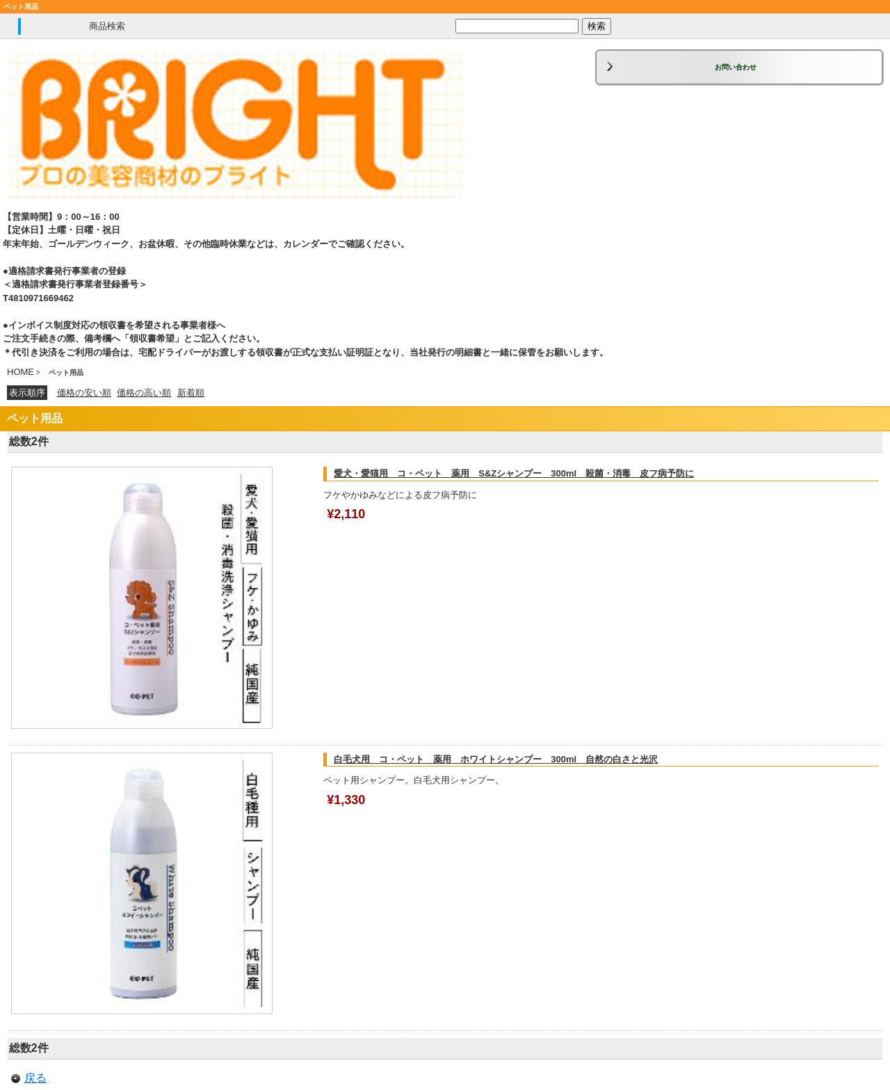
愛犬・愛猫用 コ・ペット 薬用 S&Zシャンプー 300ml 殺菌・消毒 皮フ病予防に (514, 473)
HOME (20, 372)
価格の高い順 (144, 392)
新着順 (190, 392)
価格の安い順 (84, 392)
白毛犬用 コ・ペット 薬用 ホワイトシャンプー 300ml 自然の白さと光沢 (496, 759)
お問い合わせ (735, 67)
